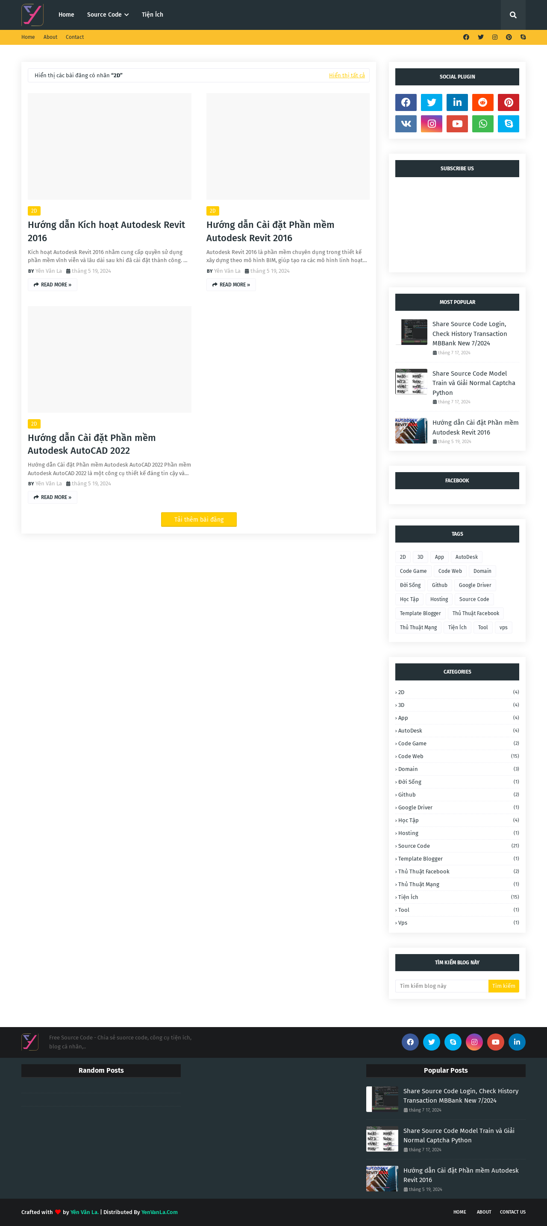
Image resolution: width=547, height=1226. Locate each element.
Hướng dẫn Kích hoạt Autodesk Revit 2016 (106, 231)
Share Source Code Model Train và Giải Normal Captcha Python (473, 383)
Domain (482, 571)
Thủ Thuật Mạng (418, 628)
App (439, 557)
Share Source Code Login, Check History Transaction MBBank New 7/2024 (469, 333)
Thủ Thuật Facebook (476, 613)
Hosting (439, 599)
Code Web (450, 571)
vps (504, 628)
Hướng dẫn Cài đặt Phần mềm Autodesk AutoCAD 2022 (92, 444)
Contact (75, 37)
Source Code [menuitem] (104, 14)
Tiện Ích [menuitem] (152, 14)
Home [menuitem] (66, 14)
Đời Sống (410, 585)
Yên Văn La (48, 271)
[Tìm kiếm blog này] (441, 986)
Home (28, 37)
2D (34, 211)
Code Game (413, 571)
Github (439, 585)
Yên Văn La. (85, 1212)
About (50, 37)
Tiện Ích (457, 628)
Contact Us (513, 1212)
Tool (483, 628)
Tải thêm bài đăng (199, 519)
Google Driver (475, 585)
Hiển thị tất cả (347, 75)
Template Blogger (420, 613)
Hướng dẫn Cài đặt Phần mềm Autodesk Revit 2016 (270, 231)
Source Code (474, 599)
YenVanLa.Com (159, 1212)
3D (420, 557)
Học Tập (409, 599)
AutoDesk (467, 557)
